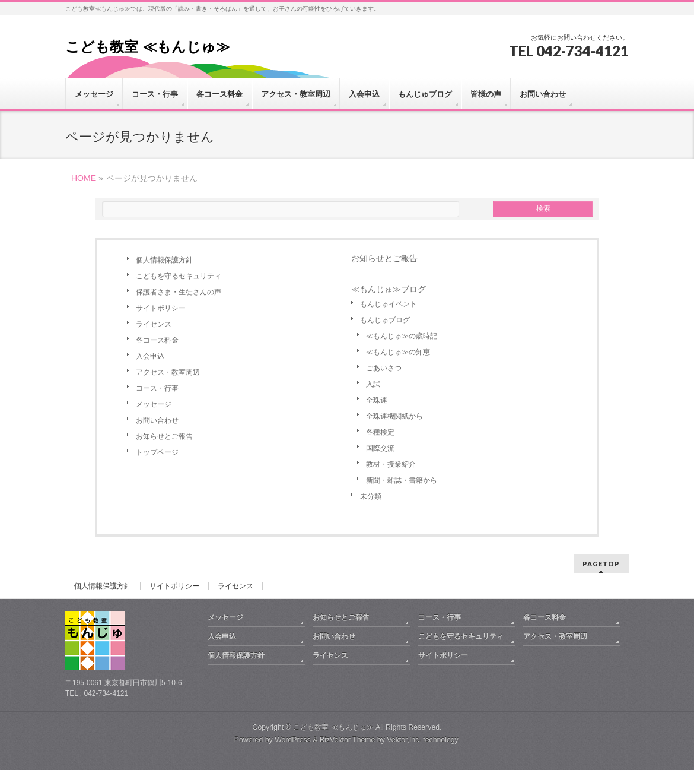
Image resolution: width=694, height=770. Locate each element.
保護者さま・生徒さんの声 (178, 292)
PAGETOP (601, 564)
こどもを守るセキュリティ (178, 276)
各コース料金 (157, 340)
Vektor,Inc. (404, 740)
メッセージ (153, 404)
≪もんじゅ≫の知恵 (398, 352)
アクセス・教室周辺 (168, 372)
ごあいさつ (384, 368)
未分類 (370, 496)
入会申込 (150, 356)
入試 (373, 384)
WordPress (293, 740)
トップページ (157, 452)
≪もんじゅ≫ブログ (388, 289)
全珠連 (376, 400)
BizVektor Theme (347, 740)
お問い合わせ (157, 420)
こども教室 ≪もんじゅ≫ (147, 47)
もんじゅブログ (385, 320)
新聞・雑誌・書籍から (401, 480)
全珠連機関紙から (394, 416)
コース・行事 (157, 388)
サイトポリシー (161, 308)
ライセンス (153, 324)
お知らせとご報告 (164, 436)
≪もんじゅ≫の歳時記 (401, 336)
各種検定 (380, 432)
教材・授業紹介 (391, 464)
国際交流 (380, 448)
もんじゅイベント (388, 304)
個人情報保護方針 (164, 260)
